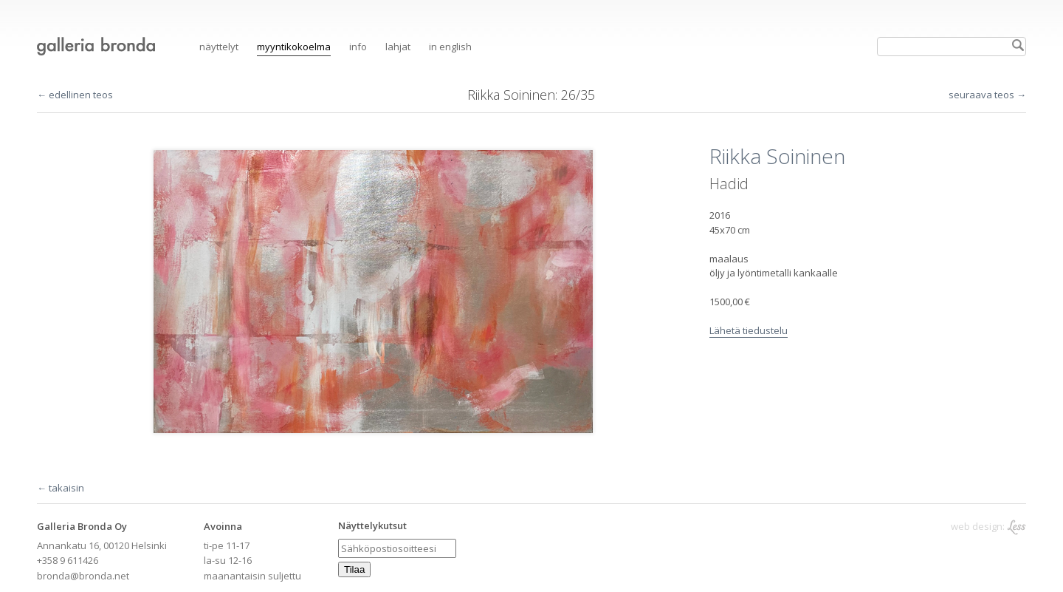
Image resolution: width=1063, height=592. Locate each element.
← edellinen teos (75, 94)
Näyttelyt (218, 46)
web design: (988, 527)
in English (450, 46)
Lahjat (397, 46)
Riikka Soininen (511, 94)
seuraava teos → (987, 94)
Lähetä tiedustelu (748, 330)
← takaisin (60, 487)
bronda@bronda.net (83, 575)
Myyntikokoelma (294, 46)
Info (358, 46)
